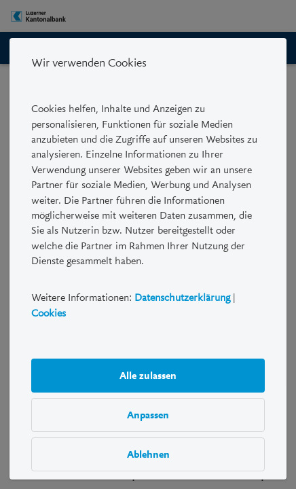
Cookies (48, 313)
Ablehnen (147, 454)
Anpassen (148, 415)
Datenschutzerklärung (182, 298)
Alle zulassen (148, 375)
